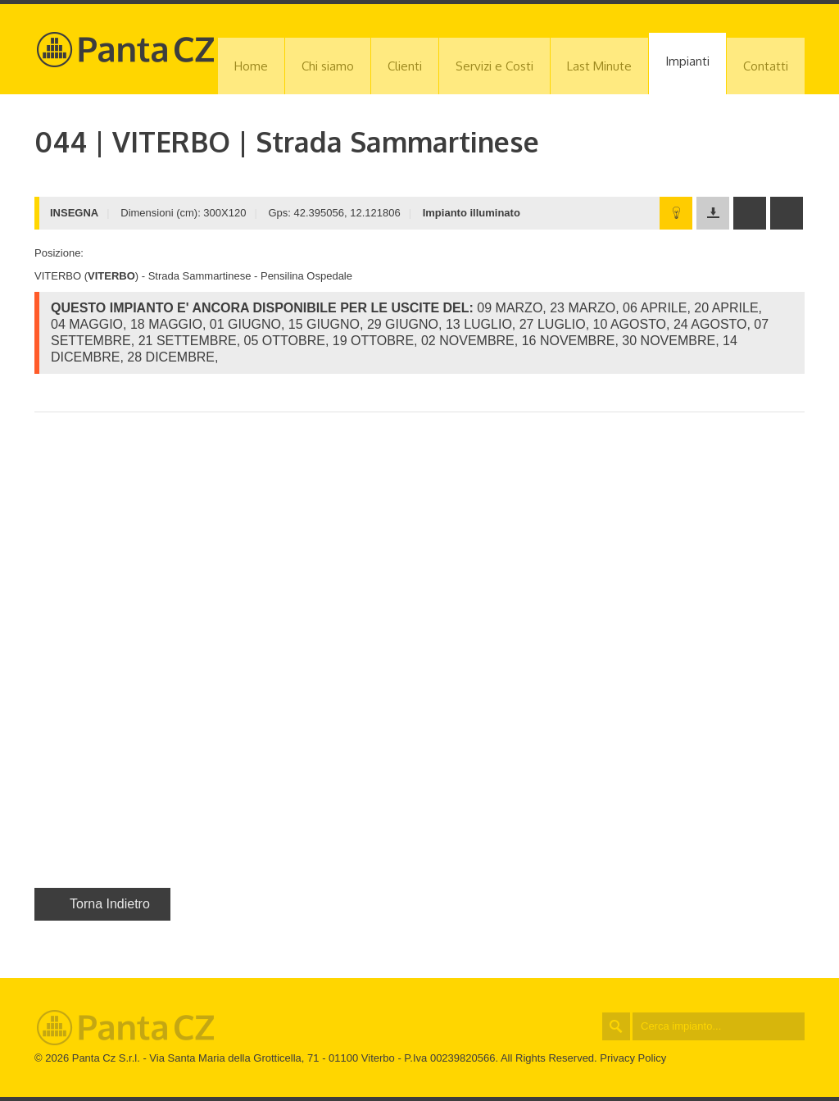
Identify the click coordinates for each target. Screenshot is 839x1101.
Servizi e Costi (494, 66)
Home (251, 66)
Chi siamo (328, 66)
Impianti (687, 61)
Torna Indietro (103, 904)
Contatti (765, 66)
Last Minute (599, 66)
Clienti (405, 66)
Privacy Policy (633, 1058)
